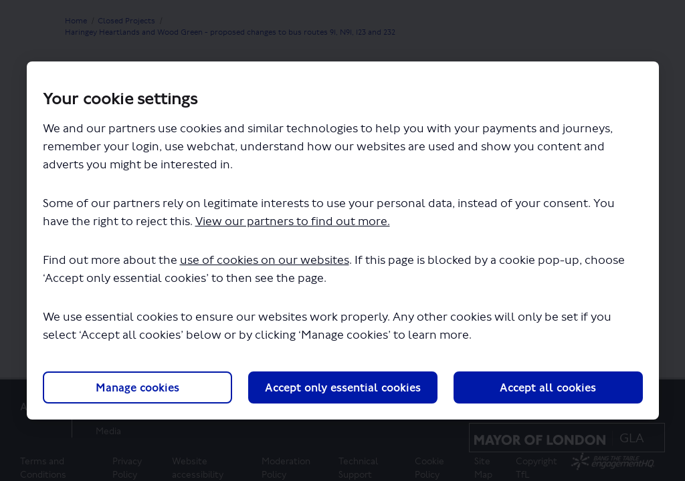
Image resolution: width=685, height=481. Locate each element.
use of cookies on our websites (264, 260)
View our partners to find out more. (292, 221)
